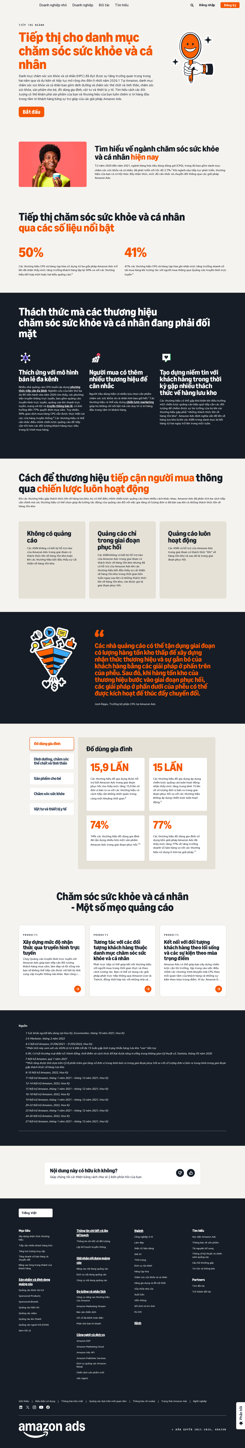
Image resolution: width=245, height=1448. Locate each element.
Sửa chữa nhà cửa (143, 1288)
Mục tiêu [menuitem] (24, 1231)
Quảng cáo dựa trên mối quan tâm (108, 1401)
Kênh (137, 1323)
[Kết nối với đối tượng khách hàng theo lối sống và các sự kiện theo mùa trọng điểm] (193, 961)
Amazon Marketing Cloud (90, 1346)
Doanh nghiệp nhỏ (53, 5)
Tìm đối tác (198, 1285)
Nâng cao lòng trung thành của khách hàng (35, 1266)
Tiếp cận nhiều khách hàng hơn (35, 1245)
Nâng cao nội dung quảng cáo (92, 1268)
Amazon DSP (84, 1340)
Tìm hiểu (121, 5)
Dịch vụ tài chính (143, 1265)
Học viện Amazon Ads (204, 1236)
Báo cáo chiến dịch (86, 1311)
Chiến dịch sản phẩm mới (90, 1372)
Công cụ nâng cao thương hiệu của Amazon (93, 1299)
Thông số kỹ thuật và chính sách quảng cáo (207, 1255)
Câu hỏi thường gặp (203, 1262)
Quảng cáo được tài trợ (31, 1290)
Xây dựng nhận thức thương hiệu (34, 1238)
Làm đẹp (139, 1242)
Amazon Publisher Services (91, 1358)
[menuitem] (36, 1304)
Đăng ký (230, 5)
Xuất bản (139, 1294)
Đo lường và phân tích (91, 1291)
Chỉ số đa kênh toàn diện (90, 1317)
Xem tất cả (25, 1330)
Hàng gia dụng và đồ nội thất (150, 1282)
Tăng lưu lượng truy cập (32, 1251)
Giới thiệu (24, 1401)
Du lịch (138, 1311)
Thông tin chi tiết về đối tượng (93, 1241)
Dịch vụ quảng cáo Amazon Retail (91, 1365)
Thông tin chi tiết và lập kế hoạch (92, 1233)
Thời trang (140, 1259)
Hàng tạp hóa (141, 1271)
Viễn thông (140, 1300)
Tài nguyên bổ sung (203, 1248)
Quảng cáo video (28, 1313)
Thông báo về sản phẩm (205, 1242)
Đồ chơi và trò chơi (144, 1306)
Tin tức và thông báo (203, 1268)
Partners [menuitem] (198, 1280)
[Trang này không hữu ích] (180, 1173)
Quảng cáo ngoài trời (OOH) (34, 1324)
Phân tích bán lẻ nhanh (89, 1323)
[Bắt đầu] (31, 112)
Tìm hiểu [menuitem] (198, 1231)
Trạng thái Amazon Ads (174, 1401)
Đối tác (104, 5)
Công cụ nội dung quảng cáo (92, 1280)
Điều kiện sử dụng (45, 1401)
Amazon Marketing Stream (91, 1306)
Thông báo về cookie (144, 1401)
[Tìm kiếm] (192, 5)
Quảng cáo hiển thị (29, 1307)
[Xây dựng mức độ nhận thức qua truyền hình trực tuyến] (52, 961)
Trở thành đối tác (201, 1291)
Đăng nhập (207, 5)
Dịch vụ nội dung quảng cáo (91, 1274)
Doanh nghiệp (82, 5)
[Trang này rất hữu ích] (191, 1173)
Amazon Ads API (86, 1352)
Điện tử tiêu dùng (144, 1248)
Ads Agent (82, 1378)
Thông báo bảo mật (72, 1401)
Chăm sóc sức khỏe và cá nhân (150, 1277)
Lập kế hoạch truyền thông (91, 1246)
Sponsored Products (29, 1295)
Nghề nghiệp (200, 1401)
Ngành (138, 1231)
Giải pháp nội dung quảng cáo (93, 1260)
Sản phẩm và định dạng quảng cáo (34, 1282)
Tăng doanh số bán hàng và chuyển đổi (33, 1258)
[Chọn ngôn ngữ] (36, 1213)
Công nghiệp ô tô (143, 1236)
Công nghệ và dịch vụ (91, 1335)
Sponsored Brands (28, 1301)
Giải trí (137, 1254)
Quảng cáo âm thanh (30, 1318)
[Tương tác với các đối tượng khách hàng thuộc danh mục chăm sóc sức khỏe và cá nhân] (122, 961)
